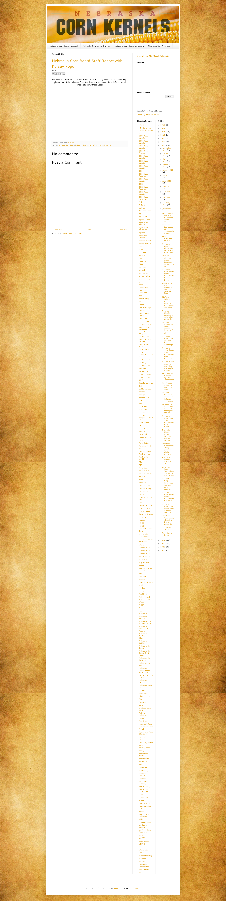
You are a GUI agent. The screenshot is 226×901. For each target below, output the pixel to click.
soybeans (143, 778)
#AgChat (142, 125)
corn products (144, 359)
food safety (143, 494)
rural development (144, 746)
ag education (144, 216)
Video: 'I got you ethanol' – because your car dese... (167, 288)
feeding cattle (144, 454)
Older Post (122, 229)
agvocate (142, 232)
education (143, 412)
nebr (141, 611)
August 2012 (167, 170)
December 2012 (166, 149)
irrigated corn (144, 562)
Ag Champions (145, 211)
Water (141, 852)
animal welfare (145, 243)
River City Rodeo (146, 742)
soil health (143, 767)
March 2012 (167, 197)
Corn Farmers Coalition (145, 340)
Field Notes (143, 468)
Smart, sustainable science (167, 238)
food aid (142, 482)
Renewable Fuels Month (146, 728)
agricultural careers (143, 223)
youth (141, 872)
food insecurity (145, 488)
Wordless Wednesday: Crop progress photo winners (168, 448)
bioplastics (143, 273)
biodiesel (142, 267)
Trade (141, 800)
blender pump (144, 279)
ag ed (141, 213)
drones (142, 391)
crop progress (144, 377)
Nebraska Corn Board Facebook (63, 45)
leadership (143, 579)
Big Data (142, 261)
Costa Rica (143, 371)
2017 (162, 128)
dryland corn (144, 397)
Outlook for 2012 (167, 528)
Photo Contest (145, 696)
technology (143, 797)
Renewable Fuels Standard (146, 733)
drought (142, 395)
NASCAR (143, 594)
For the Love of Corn (145, 498)
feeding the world (143, 458)
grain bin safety (145, 508)
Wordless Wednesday (144, 865)
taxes (141, 794)
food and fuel (144, 485)
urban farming (145, 822)
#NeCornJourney (146, 128)
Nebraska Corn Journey (145, 664)
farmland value (145, 451)
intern (141, 545)
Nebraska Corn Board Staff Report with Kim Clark (168, 496)
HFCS (141, 523)
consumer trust (145, 324)
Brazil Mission (145, 288)
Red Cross (143, 721)
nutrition (142, 690)
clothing (142, 310)
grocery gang (144, 511)
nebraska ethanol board (146, 676)
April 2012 (166, 191)
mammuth (117, 888)
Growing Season (146, 514)
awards (142, 255)
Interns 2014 (144, 550)
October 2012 (165, 160)
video (141, 847)
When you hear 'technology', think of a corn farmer (168, 471)
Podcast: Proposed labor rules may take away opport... (167, 483)
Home (90, 229)
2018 (162, 125)
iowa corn (143, 559)
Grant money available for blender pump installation (167, 217)
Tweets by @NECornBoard (148, 114)
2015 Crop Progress (143, 188)
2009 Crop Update (143, 142)
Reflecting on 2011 (167, 534)
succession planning (143, 782)
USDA (141, 835)
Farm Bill (142, 440)
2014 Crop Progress (143, 175)
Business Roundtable (143, 291)
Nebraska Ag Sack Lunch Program (144, 628)
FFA (140, 462)
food (141, 479)
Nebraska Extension (143, 681)
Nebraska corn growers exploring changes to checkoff (168, 365)
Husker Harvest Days (145, 530)
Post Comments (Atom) (72, 233)
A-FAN (142, 205)
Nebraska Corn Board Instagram (129, 45)
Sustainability (144, 786)
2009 (162, 547)
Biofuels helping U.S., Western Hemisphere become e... (168, 302)
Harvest (142, 520)
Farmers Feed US (145, 447)
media (141, 591)
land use (142, 576)
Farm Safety (144, 443)
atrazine (142, 252)
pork (141, 705)
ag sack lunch (144, 219)
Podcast (142, 702)
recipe (141, 718)
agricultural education (143, 228)
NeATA (142, 608)
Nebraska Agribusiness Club (144, 636)
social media (106, 145)
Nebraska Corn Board (66, 145)
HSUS (141, 526)
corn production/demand (146, 354)
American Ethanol (143, 236)
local (141, 585)
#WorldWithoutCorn (146, 132)
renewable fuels (145, 724)
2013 (162, 142)
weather (142, 858)
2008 (162, 550)
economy (143, 409)
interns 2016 (144, 556)
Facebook (143, 434)
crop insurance (145, 374)
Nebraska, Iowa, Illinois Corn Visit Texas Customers (168, 248)
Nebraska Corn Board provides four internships (168, 340)
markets (142, 588)
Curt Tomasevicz (146, 383)
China (141, 304)
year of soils (144, 869)
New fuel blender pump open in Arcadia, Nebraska (167, 315)
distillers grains (145, 389)
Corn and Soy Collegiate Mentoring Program (144, 330)
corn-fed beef (145, 365)
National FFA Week (144, 601)
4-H (140, 202)
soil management (146, 770)
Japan (141, 565)
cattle (141, 295)
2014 (141, 171)
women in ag (144, 861)
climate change (145, 307)
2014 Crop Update (143, 180)
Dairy (141, 386)
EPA (141, 425)
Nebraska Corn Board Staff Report (88, 145)
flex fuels (142, 476)
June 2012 (166, 181)
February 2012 (166, 203)
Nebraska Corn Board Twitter (96, 45)
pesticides (143, 693)
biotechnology (145, 276)
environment (144, 422)
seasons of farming (143, 754)
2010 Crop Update (143, 147)
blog (141, 282)
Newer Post (57, 229)
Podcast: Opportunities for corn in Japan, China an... (168, 396)
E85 (140, 403)
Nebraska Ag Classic (144, 617)
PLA (140, 699)
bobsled (142, 284)
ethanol (142, 428)
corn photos (144, 349)
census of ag (144, 298)
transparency (144, 803)
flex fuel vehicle (145, 474)
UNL (141, 819)
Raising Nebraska (143, 714)
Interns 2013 (144, 547)
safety (141, 751)
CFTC (141, 301)
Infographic (143, 536)
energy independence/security (146, 417)
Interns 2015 (144, 553)
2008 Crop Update (143, 137)
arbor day (143, 249)
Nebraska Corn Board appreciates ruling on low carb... (168, 508)
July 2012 (166, 175)
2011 (162, 540)
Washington (144, 850)
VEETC (142, 844)
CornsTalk (143, 368)
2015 (141, 184)
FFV (140, 465)
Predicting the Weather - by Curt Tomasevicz (168, 376)
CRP (141, 380)
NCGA (141, 605)
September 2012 (167, 165)
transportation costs (145, 807)
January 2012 (168, 208)
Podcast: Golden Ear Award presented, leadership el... (167, 327)
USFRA (142, 838)
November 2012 (166, 154)
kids (140, 573)
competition (144, 321)
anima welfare (145, 240)
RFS (141, 740)
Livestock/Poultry (146, 582)
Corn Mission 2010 (144, 345)
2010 (162, 543)
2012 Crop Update (143, 162)
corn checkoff (144, 336)
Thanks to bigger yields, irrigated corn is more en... (167, 435)
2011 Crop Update (143, 157)
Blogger (136, 888)
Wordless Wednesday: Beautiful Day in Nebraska (168, 520)
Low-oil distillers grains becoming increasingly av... (168, 260)
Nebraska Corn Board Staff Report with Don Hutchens (168, 353)
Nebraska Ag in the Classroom (145, 622)
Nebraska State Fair (145, 686)
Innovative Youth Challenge (146, 541)
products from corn (145, 709)
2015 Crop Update (143, 193)
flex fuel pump (145, 470)
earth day (143, 406)
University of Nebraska (144, 815)
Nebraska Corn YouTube (159, 45)
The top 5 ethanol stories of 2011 (167, 460)
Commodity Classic (144, 314)
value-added (144, 841)
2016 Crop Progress (143, 198)
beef (141, 258)
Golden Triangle (145, 505)
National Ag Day (145, 597)
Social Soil (143, 761)
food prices (143, 491)
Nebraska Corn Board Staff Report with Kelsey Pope (168, 274)
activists (142, 208)
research (142, 737)
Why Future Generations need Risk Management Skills (167, 408)
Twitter (142, 811)
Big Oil (141, 264)
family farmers (145, 437)
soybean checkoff (142, 774)
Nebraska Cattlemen (143, 642)
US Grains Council (143, 826)
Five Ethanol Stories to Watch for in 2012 (167, 386)
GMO (141, 502)
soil (140, 764)
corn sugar (143, 362)
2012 (162, 145)
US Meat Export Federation (145, 831)
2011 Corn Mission (143, 152)
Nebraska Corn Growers (145, 659)
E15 (140, 400)
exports (142, 431)
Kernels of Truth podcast (145, 569)
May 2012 (166, 186)
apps (141, 246)
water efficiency (145, 855)
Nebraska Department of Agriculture (145, 670)
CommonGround (146, 318)
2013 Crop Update (143, 167)
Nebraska (143, 613)
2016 (162, 131)
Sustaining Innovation (143, 790)
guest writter (144, 517)
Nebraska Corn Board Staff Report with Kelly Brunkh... (168, 421)
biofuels (142, 270)
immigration (144, 534)
